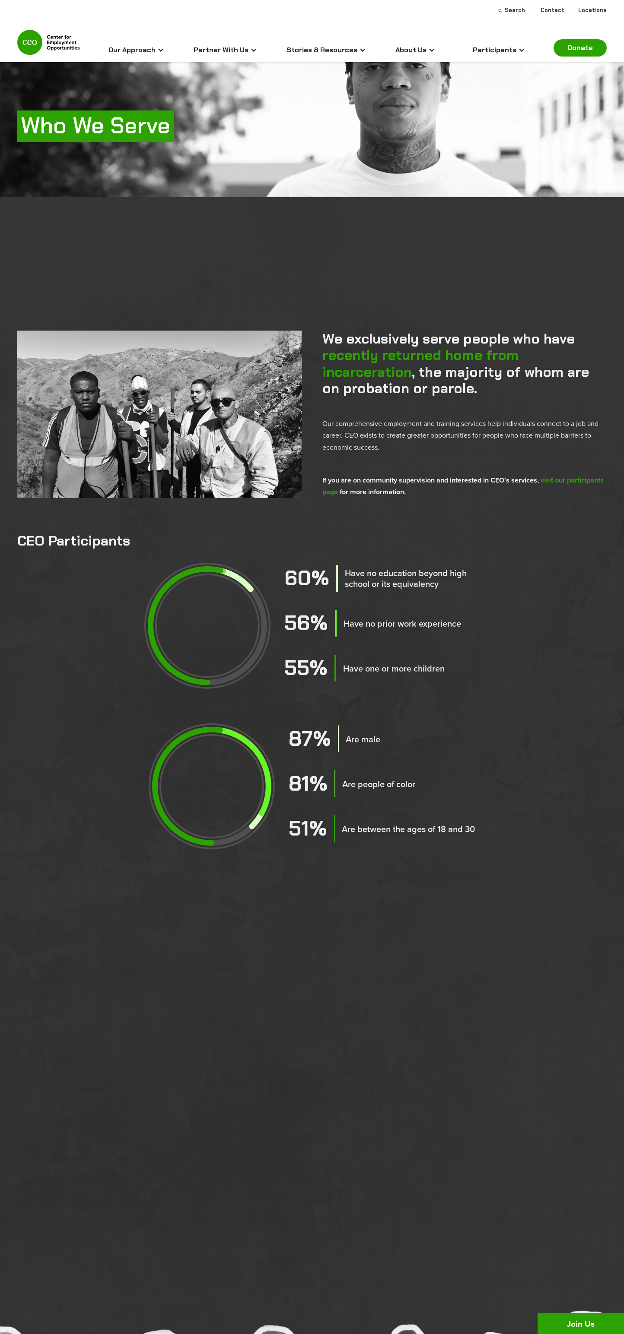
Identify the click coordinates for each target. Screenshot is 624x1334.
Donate (580, 47)
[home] (48, 46)
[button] (136, 50)
